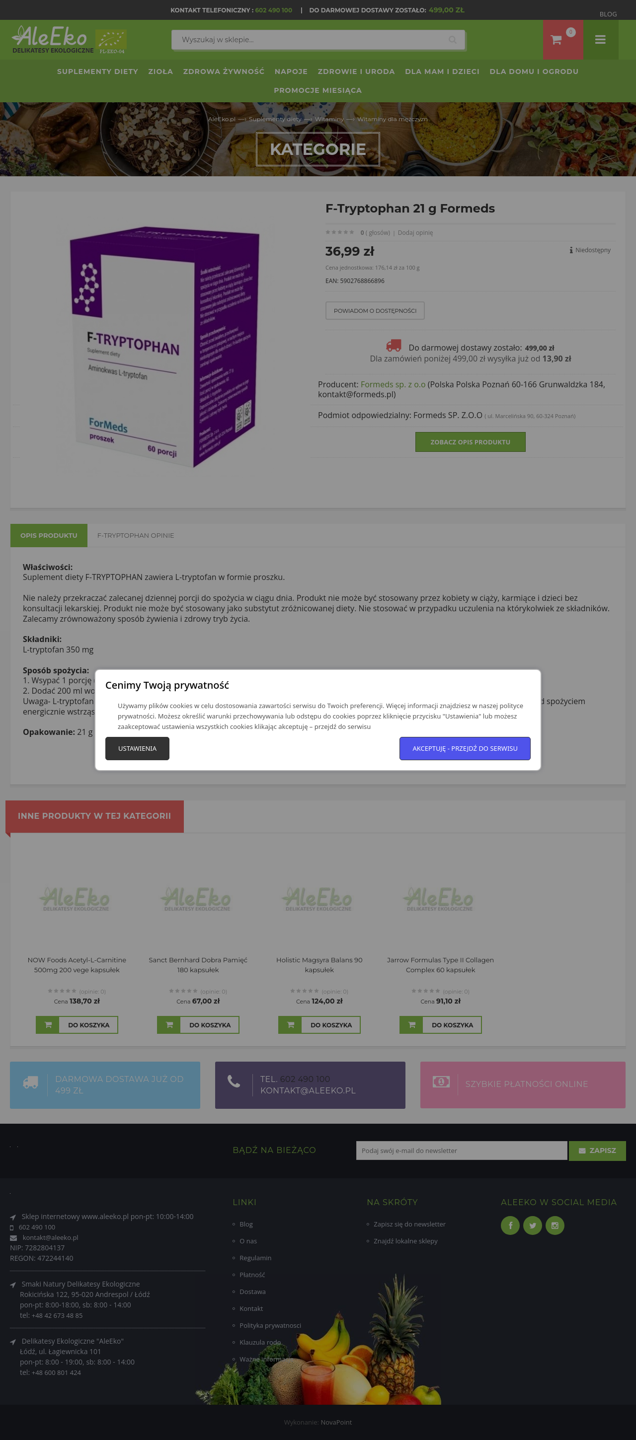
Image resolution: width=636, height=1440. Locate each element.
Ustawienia (137, 748)
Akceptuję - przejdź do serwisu (465, 748)
